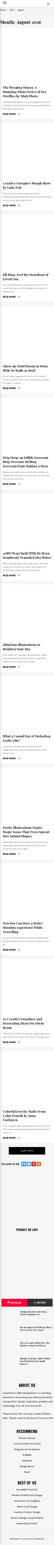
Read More (11, 114)
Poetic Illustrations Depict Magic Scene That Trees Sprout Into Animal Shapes (26, 831)
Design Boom (27, 1466)
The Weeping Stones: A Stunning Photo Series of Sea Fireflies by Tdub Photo (24, 91)
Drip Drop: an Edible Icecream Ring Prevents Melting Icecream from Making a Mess (25, 461)
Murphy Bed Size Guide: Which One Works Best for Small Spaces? (35, 1361)
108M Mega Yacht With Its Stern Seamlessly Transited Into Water (27, 555)
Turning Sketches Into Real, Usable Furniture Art (33, 1313)
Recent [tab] (39, 1302)
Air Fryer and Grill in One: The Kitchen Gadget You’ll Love (35, 1344)
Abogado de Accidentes (27, 1449)
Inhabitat (27, 1460)
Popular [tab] (14, 1302)
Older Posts (27, 1150)
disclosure (32, 1418)
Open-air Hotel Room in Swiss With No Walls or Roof (25, 368)
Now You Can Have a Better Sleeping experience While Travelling (23, 927)
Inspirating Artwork (27, 1523)
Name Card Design (27, 1506)
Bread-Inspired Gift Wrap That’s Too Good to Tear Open (36, 1328)
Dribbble (27, 1454)
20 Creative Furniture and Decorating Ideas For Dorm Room (23, 1023)
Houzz (27, 1471)
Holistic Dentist (27, 1438)
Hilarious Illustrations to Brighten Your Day (21, 647)
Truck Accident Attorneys (27, 1443)
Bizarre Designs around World (27, 1517)
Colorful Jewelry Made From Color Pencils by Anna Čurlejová (24, 1115)
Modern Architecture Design (27, 1495)
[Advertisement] (27, 1195)
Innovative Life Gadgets (27, 1500)
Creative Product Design (27, 1512)
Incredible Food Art (27, 1489)
